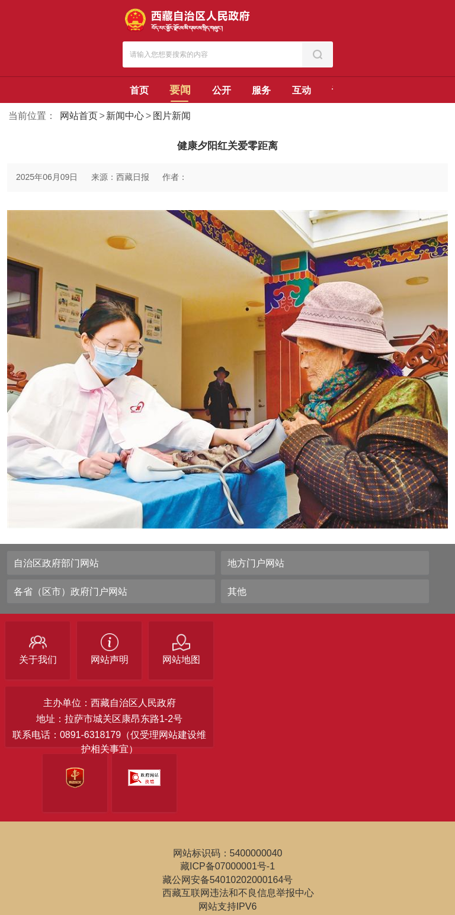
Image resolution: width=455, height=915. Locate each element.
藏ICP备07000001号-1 (227, 866)
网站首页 (79, 116)
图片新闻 (172, 116)
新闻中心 (125, 116)
